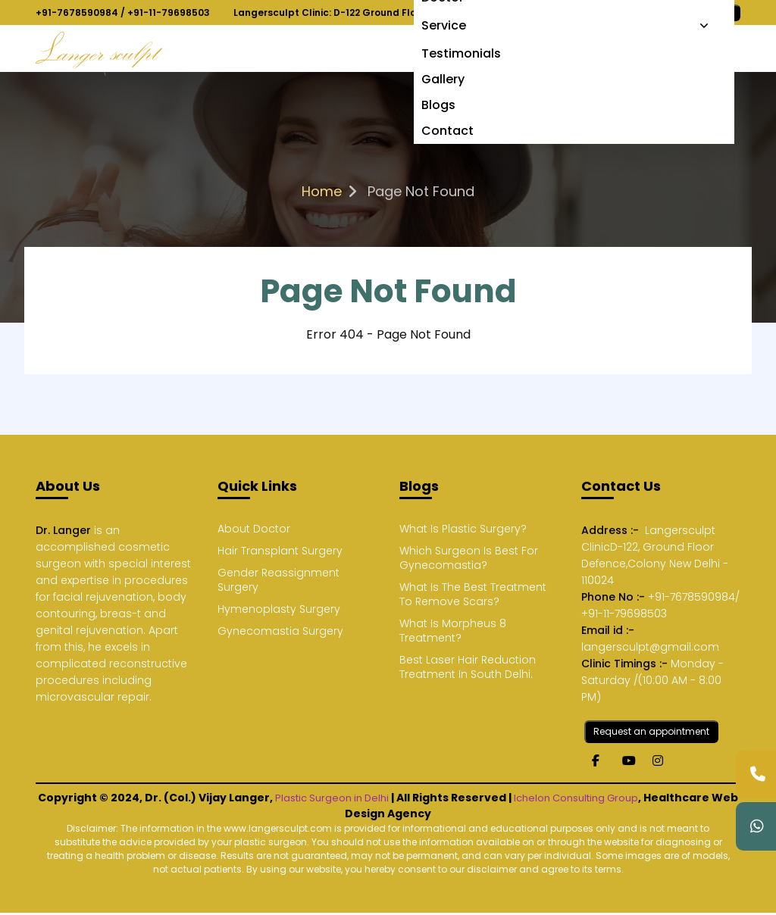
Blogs (438, 105)
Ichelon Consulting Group (576, 798)
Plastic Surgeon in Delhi (332, 798)
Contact (447, 130)
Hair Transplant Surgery (280, 551)
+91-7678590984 (77, 12)
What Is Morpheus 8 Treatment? (452, 631)
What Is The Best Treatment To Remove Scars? (472, 594)
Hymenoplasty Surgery (278, 609)
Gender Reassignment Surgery (278, 580)
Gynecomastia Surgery (280, 631)
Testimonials (461, 53)
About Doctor (253, 529)
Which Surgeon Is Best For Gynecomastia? (468, 558)
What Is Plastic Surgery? (463, 529)
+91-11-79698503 (168, 12)
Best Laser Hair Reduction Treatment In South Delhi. (467, 667)
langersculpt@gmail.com (650, 646)
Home (322, 191)
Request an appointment (651, 731)
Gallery (443, 79)
